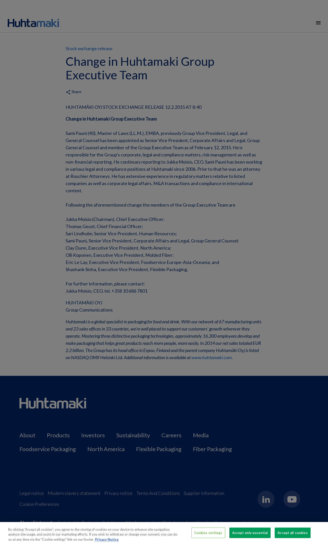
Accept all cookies (293, 534)
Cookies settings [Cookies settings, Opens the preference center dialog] (208, 534)
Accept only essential (250, 534)
